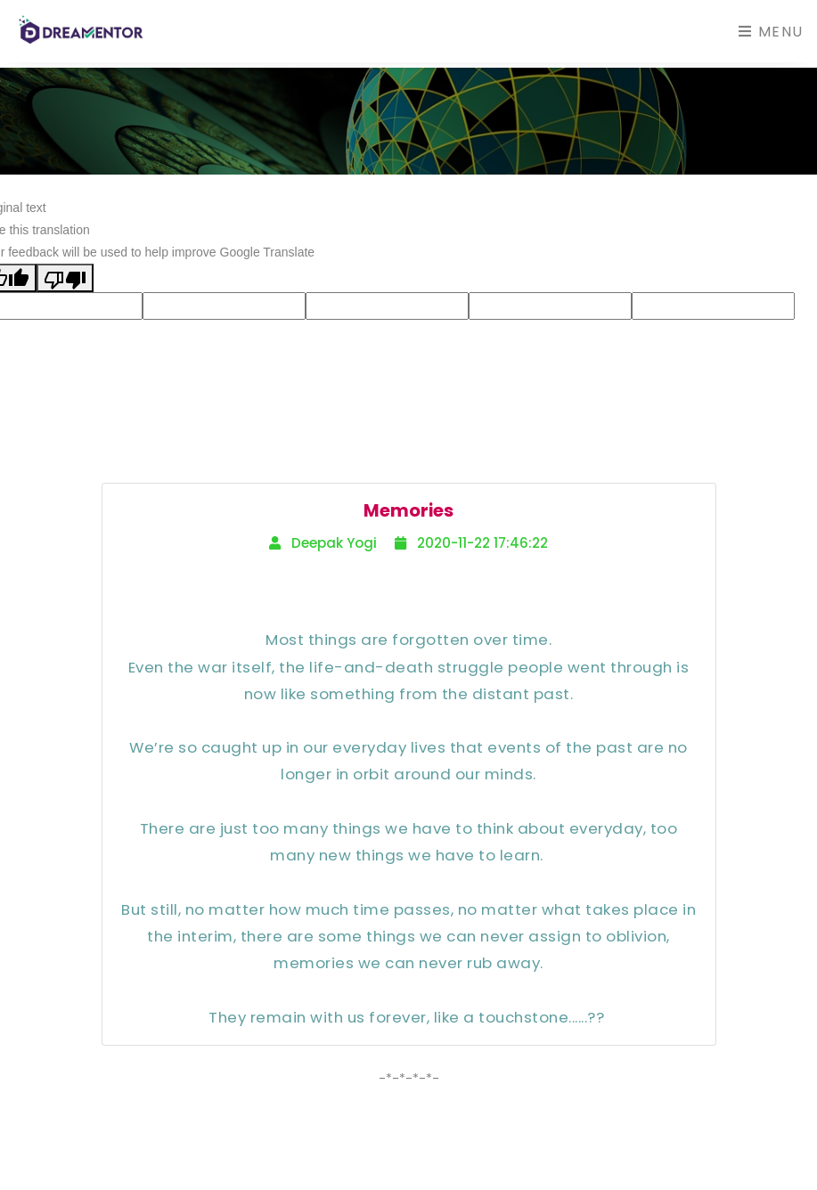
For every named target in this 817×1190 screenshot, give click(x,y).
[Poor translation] (65, 277)
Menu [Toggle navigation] (771, 31)
